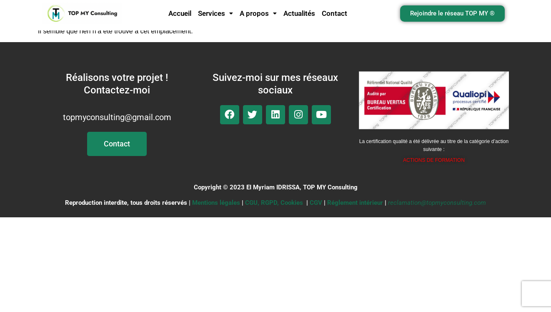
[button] (215, 13)
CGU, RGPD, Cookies (274, 202)
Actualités (299, 13)
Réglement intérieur (355, 202)
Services (215, 13)
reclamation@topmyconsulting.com (437, 202)
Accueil (179, 13)
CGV (316, 202)
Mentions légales (216, 202)
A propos (258, 13)
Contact (334, 13)
